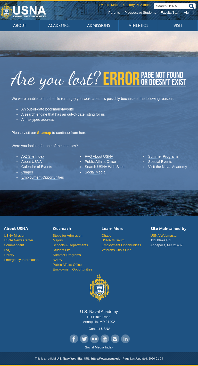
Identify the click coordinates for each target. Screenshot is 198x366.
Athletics (138, 25)
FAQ (7, 250)
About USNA (31, 162)
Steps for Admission (67, 235)
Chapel (27, 172)
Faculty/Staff (170, 12)
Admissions (98, 25)
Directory (128, 5)
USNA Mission (14, 235)
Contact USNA (99, 329)
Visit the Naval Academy (167, 167)
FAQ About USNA (99, 156)
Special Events (160, 162)
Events (104, 5)
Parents (114, 12)
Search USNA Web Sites (105, 167)
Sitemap (44, 133)
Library (9, 255)
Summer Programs (163, 156)
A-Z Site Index (32, 156)
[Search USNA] (175, 6)
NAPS (57, 260)
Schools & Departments (70, 245)
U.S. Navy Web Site (69, 358)
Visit (178, 25)
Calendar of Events (36, 167)
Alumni (189, 12)
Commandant (14, 245)
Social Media (95, 172)
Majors (58, 240)
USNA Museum (113, 240)
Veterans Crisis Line (116, 250)
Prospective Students (140, 12)
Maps (115, 5)
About (19, 25)
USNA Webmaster (164, 235)
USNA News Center (18, 240)
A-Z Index (144, 5)
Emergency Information (21, 260)
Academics (59, 25)
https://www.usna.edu (105, 358)
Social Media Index (99, 347)
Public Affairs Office (100, 162)
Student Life (62, 250)
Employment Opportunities (42, 177)
